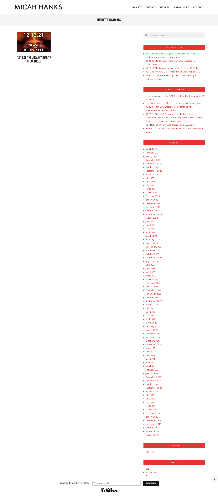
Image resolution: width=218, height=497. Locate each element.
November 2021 (153, 337)
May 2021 (150, 358)
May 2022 (150, 315)
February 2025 (153, 196)
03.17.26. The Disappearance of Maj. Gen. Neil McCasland (173, 68)
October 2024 (152, 210)
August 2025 (152, 174)
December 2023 (153, 246)
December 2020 (153, 377)
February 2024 (153, 239)
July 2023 (150, 264)
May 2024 (150, 228)
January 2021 (152, 373)
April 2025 (150, 188)
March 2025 (151, 192)
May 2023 (150, 272)
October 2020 (152, 384)
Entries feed (151, 472)
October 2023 (152, 254)
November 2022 (153, 293)
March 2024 (151, 235)
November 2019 (153, 424)
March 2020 (151, 409)
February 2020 (153, 413)
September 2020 (154, 387)
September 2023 (154, 257)
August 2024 (152, 217)
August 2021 (152, 348)
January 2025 (152, 199)
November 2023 (153, 250)
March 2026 (151, 149)
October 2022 (152, 297)
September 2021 (154, 344)
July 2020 (150, 395)
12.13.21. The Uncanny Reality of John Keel (34, 59)
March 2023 (151, 279)
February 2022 (153, 326)
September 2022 (154, 301)
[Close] (214, 479)
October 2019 (152, 427)
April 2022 (150, 319)
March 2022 (151, 322)
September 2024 (154, 214)
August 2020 (152, 391)
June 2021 (150, 355)
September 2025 (154, 170)
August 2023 (152, 261)
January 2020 (152, 416)
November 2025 (153, 163)
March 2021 (151, 366)
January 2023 (152, 286)
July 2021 (150, 351)
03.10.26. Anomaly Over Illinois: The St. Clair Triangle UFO (173, 71)
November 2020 (153, 380)
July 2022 (150, 308)
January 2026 (152, 156)
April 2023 (150, 275)
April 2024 (150, 232)
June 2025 (150, 181)
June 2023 (150, 268)
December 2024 (153, 203)
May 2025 (150, 185)
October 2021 (152, 340)
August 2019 (152, 434)
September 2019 (154, 431)
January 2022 (152, 330)
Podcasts (150, 451)
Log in (148, 468)
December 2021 (153, 333)
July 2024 (150, 221)
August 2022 (152, 304)
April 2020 (150, 405)
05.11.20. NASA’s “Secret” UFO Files (165, 121)
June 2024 (150, 225)
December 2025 (153, 159)
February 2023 (153, 282)
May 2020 (150, 402)
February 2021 (153, 369)
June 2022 (150, 311)
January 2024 (152, 243)
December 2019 (153, 420)
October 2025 (152, 167)
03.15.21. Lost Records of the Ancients (175, 124)
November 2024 (153, 207)
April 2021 (150, 362)
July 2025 (150, 178)
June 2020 (150, 398)
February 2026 (153, 152)
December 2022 (153, 290)
